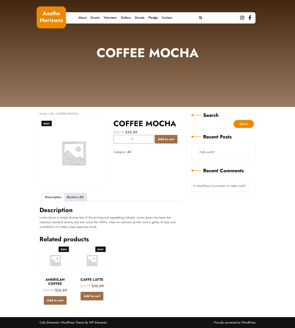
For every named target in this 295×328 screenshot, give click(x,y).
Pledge (153, 17)
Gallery (126, 17)
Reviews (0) (75, 197)
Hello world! (207, 152)
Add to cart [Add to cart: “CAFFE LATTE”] (92, 296)
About (82, 17)
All (51, 114)
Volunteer (110, 17)
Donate (140, 17)
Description (53, 197)
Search (211, 115)
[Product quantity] (133, 139)
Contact (167, 17)
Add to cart (166, 139)
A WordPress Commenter (210, 186)
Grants (95, 17)
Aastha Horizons (51, 16)
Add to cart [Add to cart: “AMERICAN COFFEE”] (55, 300)
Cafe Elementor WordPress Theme (62, 322)
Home (43, 114)
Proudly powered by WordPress (234, 322)
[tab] (53, 197)
